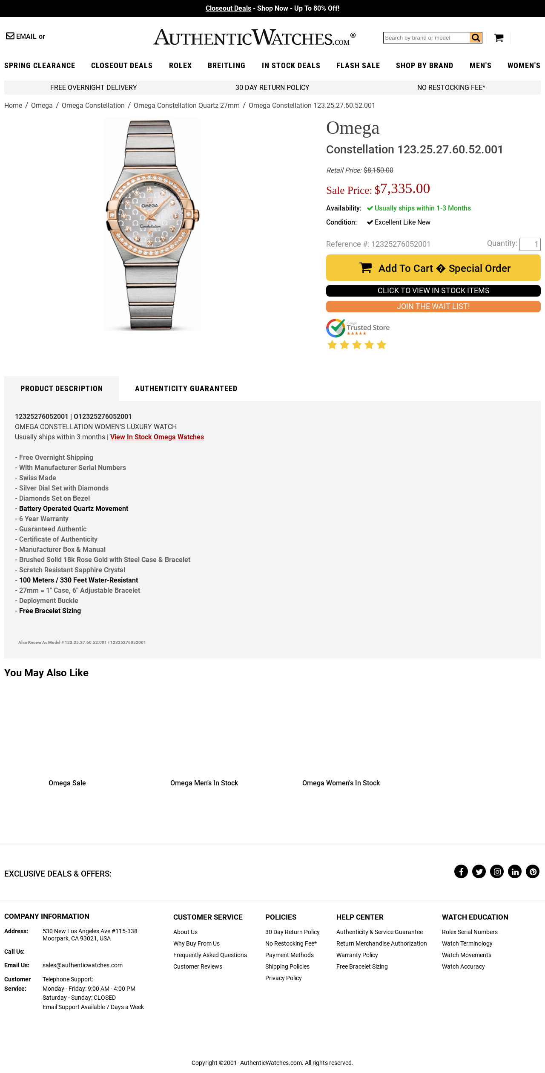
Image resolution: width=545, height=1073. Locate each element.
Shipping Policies (287, 966)
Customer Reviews (197, 966)
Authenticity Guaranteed (186, 388)
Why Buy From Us (196, 943)
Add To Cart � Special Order (445, 268)
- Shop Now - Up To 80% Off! (272, 8)
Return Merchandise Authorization (381, 943)
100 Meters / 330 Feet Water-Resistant (78, 580)
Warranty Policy (357, 955)
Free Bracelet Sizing (50, 611)
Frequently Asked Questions (210, 955)
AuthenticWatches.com (254, 37)
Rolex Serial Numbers (470, 932)
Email (26, 36)
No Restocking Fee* (451, 88)
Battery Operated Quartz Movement (73, 509)
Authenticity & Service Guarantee (379, 932)
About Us (185, 932)
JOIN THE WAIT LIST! (433, 306)
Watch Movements (466, 955)
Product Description (61, 388)
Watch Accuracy (463, 966)
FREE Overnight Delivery (93, 88)
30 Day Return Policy (292, 932)
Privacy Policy (283, 978)
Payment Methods (289, 955)
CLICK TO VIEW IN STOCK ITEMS (434, 290)
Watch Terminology (467, 943)
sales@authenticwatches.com (83, 965)
